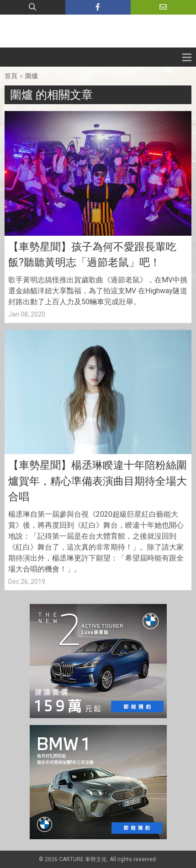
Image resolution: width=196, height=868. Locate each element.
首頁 (11, 75)
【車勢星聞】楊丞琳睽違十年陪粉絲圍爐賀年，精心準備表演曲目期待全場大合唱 (97, 481)
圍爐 (31, 75)
